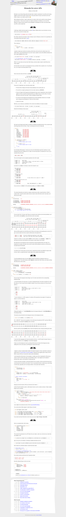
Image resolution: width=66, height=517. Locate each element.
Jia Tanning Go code (24, 509)
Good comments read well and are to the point (28, 483)
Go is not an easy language (25, 491)
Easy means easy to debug (25, 497)
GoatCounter (43, 0)
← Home (12, 1)
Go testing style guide (24, 504)
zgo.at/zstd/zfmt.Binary (35, 404)
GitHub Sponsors (39, 2)
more (48, 0)
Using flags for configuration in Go (26, 507)
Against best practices (24, 496)
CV (16, 3)
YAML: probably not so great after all (26, 488)
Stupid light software (24, 485)
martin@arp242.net (43, 4)
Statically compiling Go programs (26, 501)
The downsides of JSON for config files (27, 489)
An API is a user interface (24, 494)
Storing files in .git (23, 486)
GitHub (49, 3)
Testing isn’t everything (24, 482)
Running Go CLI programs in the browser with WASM (30, 510)
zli (32, 30)
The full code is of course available (26, 352)
